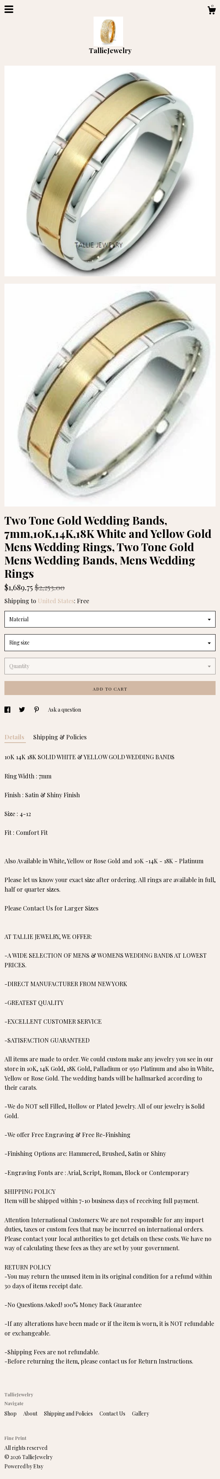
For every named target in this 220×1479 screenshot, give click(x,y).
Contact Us (112, 1413)
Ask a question (64, 709)
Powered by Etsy (23, 1466)
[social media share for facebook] (7, 709)
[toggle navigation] (8, 9)
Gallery (140, 1413)
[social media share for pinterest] (37, 709)
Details (15, 737)
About (30, 1413)
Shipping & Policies (60, 737)
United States (56, 601)
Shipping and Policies (69, 1413)
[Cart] (211, 11)
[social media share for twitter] (22, 709)
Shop (11, 1413)
